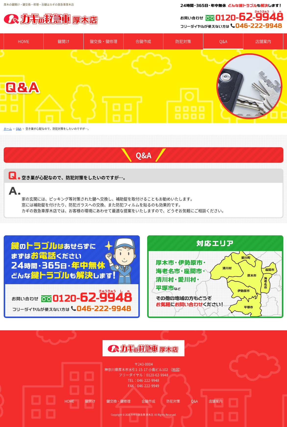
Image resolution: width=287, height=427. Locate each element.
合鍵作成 (143, 41)
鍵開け (63, 41)
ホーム (8, 129)
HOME (23, 41)
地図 (175, 369)
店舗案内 (263, 41)
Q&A (223, 41)
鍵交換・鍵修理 (103, 41)
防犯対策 (183, 41)
